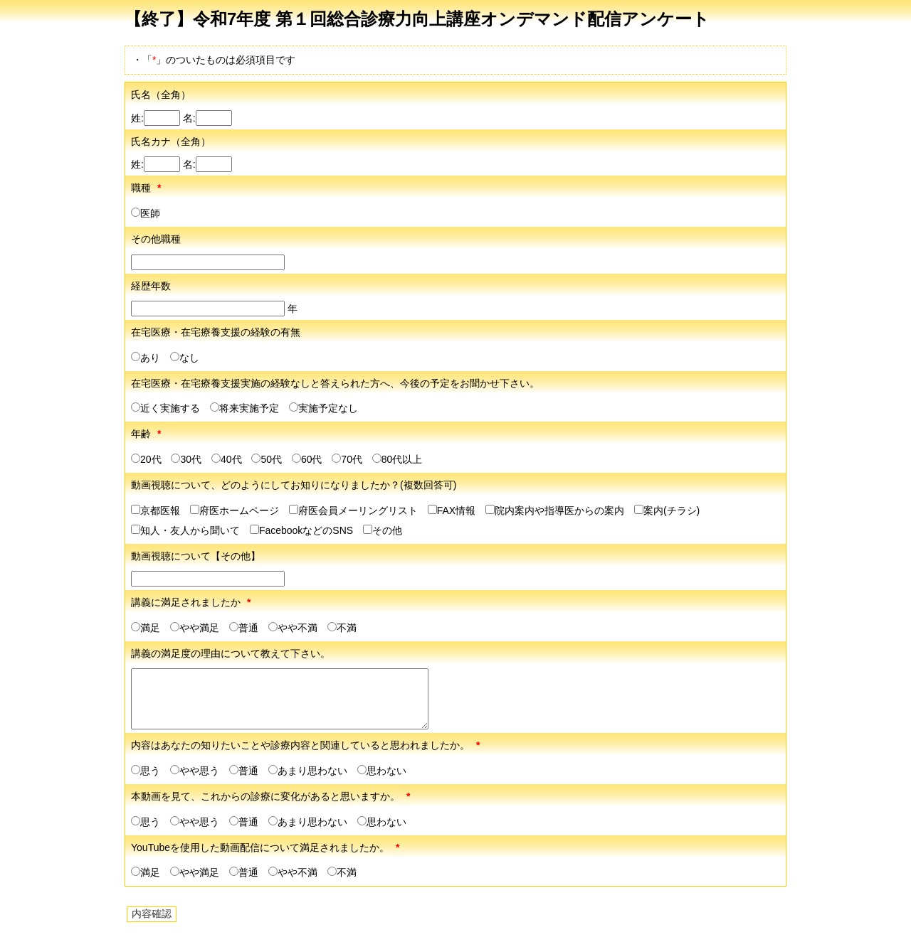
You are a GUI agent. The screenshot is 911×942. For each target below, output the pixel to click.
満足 (145, 627)
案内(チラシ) (667, 510)
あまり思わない (307, 770)
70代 (347, 459)
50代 (266, 459)
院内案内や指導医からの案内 (554, 510)
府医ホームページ (234, 510)
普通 (243, 627)
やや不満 (292, 627)
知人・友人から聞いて (185, 530)
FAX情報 (451, 510)
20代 (146, 459)
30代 (186, 459)
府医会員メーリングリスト (353, 510)
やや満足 (194, 627)
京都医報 (155, 510)
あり (145, 357)
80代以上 (397, 459)
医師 (145, 213)
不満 (342, 627)
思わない (381, 770)
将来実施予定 (244, 408)
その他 (382, 530)
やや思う (194, 770)
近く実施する (165, 408)
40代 (226, 459)
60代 (307, 459)
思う (145, 770)
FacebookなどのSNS (301, 530)
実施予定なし (323, 408)
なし (184, 357)
